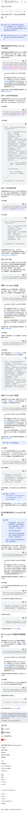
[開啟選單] (2, 2)
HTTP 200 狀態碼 (15, 353)
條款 (2, 809)
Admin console (6, 6)
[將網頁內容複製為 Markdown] (5, 17)
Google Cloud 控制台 (6, 768)
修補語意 (16, 442)
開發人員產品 (4, 750)
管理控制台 (3, 763)
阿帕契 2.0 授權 (17, 715)
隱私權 (6, 809)
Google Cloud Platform (6, 801)
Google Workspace (9, 11)
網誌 (2, 777)
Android (3, 794)
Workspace (14, 2)
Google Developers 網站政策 (8, 716)
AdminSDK (12, 35)
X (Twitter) (3, 782)
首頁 (2, 11)
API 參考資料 (7, 91)
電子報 (2, 779)
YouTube (3, 784)
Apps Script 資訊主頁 (6, 766)
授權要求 (14, 291)
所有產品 (3, 803)
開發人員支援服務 (5, 754)
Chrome (3, 796)
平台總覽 (3, 747)
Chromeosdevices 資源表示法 (9, 255)
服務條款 (3, 757)
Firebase (3, 798)
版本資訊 (3, 752)
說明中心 (14, 541)
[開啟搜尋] (23, 2)
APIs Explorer (4, 770)
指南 (25, 11)
